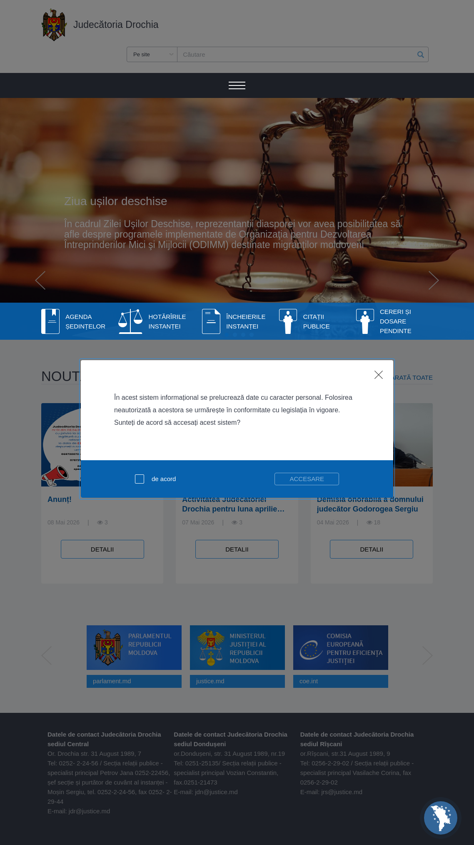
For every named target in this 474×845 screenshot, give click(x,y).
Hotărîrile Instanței (167, 321)
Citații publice (316, 321)
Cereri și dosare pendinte (396, 321)
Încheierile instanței (245, 321)
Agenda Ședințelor (85, 321)
